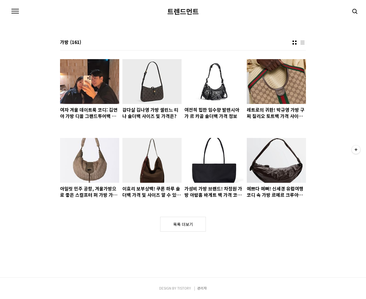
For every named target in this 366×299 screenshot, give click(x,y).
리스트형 (302, 42)
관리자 (202, 288)
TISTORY (184, 288)
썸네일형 (294, 42)
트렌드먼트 (183, 11)
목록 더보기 (183, 224)
